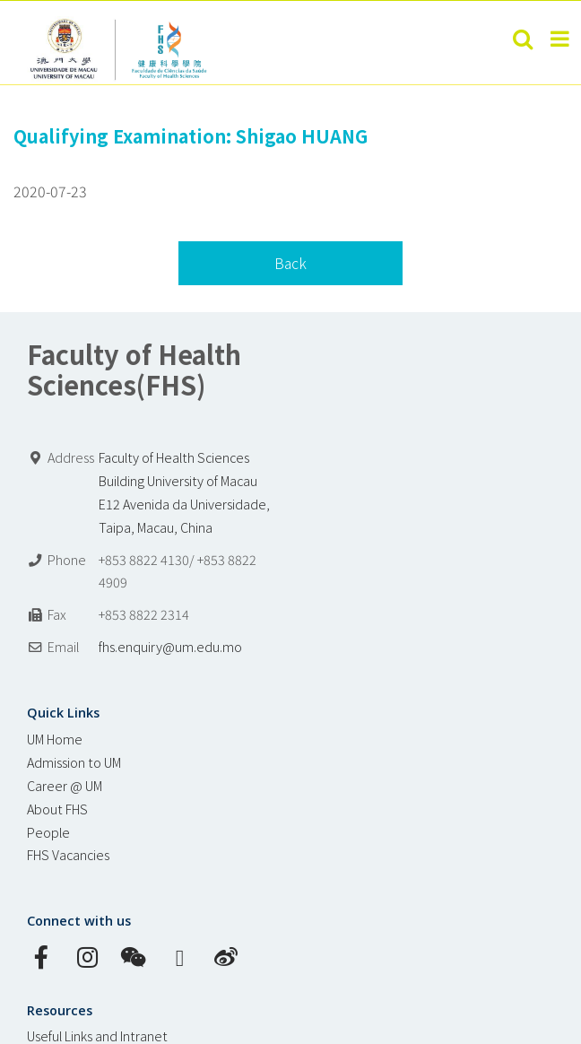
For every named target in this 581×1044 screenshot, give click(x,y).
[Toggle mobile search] (523, 38)
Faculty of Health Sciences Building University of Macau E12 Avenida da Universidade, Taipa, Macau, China (184, 492)
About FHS (57, 808)
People (48, 831)
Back (290, 263)
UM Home (54, 738)
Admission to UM (74, 762)
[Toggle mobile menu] (561, 38)
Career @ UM (64, 785)
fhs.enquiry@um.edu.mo (170, 646)
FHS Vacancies (68, 854)
